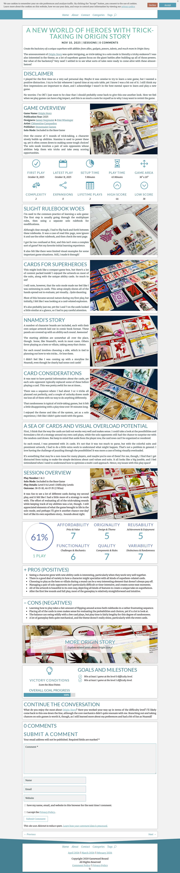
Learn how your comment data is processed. (85, 825)
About (75, 15)
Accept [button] (167, 5)
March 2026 (88, 852)
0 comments (108, 42)
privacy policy (128, 6)
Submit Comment (36, 818)
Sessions (90, 42)
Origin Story (55, 54)
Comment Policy (81, 865)
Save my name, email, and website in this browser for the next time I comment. (69, 805)
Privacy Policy (47, 812)
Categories (98, 15)
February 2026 (104, 852)
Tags (109, 15)
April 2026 (74, 852)
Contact (85, 15)
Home (65, 15)
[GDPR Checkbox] (25, 812)
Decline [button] (152, 5)
